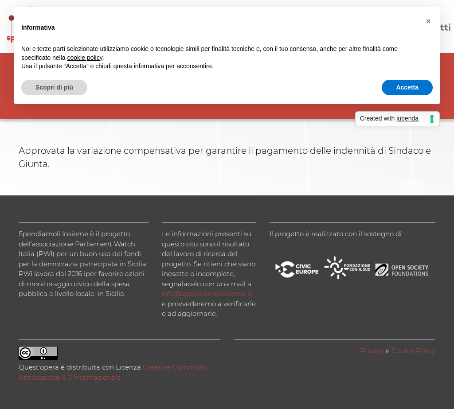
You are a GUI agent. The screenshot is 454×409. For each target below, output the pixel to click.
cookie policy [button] (84, 57)
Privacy (372, 351)
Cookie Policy (413, 351)
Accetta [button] (407, 87)
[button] (428, 21)
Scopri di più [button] (54, 87)
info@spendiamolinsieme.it (207, 293)
